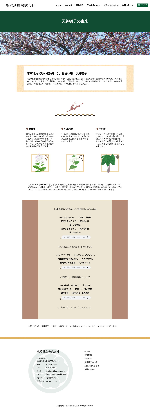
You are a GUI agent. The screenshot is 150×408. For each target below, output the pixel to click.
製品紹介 (79, 5)
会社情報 (68, 5)
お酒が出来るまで (110, 5)
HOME (58, 5)
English (144, 5)
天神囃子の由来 (93, 5)
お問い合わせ (127, 5)
